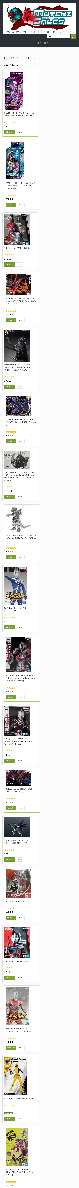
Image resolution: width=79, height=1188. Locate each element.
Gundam (45, 1033)
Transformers (47, 1048)
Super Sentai (46, 1045)
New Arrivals (8, 1169)
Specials (6, 1172)
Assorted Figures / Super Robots (54, 1025)
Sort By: (5, 65)
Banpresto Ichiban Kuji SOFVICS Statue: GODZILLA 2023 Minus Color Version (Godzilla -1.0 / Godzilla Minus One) (18, 241)
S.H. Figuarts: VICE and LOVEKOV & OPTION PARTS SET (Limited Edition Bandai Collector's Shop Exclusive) (19, 692)
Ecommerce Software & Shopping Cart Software (54, 1183)
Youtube (29, 1001)
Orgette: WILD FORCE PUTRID (15, 1130)
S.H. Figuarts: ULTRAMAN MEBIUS (17, 557)
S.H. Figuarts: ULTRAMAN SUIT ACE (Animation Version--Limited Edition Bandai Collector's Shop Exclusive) (19, 436)
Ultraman (45, 1051)
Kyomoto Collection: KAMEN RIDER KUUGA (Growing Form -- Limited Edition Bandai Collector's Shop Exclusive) (57, 911)
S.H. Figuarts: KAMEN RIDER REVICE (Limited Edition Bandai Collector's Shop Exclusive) (56, 636)
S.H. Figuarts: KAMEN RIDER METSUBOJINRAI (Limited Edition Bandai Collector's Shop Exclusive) (58, 709)
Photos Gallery (8, 1067)
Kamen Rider (47, 1036)
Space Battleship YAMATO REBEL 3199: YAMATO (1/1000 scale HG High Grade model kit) (59, 230)
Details (7, 1138)
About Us (6, 1061)
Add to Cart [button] (10, 132)
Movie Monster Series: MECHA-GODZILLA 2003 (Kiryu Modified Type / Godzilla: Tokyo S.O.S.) (58, 302)
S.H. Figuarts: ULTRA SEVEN (53, 497)
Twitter (48, 1001)
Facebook (37, 1001)
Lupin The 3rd (47, 1042)
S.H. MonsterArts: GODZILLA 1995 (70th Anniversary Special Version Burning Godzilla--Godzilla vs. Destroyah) (58, 171)
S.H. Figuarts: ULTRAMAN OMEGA (17, 178)
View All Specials (11, 1149)
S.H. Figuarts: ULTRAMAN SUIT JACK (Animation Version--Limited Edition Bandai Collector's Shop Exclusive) (57, 372)
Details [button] (19, 132)
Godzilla (45, 1030)
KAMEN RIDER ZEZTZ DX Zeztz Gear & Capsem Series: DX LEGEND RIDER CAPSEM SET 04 (57, 115)
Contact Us (7, 1064)
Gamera (45, 1027)
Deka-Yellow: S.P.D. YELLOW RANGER (18, 634)
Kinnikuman (46, 1039)
